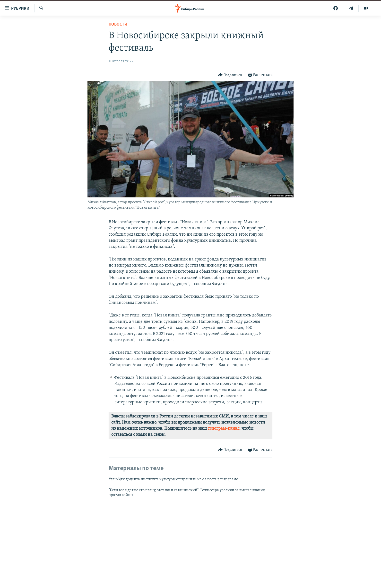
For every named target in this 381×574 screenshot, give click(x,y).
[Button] (230, 75)
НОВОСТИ (118, 24)
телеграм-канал (223, 428)
